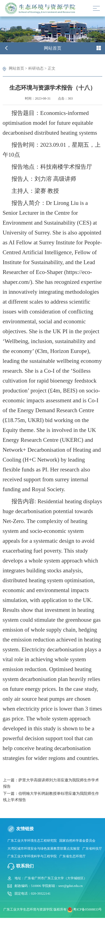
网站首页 (16, 68)
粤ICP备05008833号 (87, 909)
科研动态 (36, 68)
